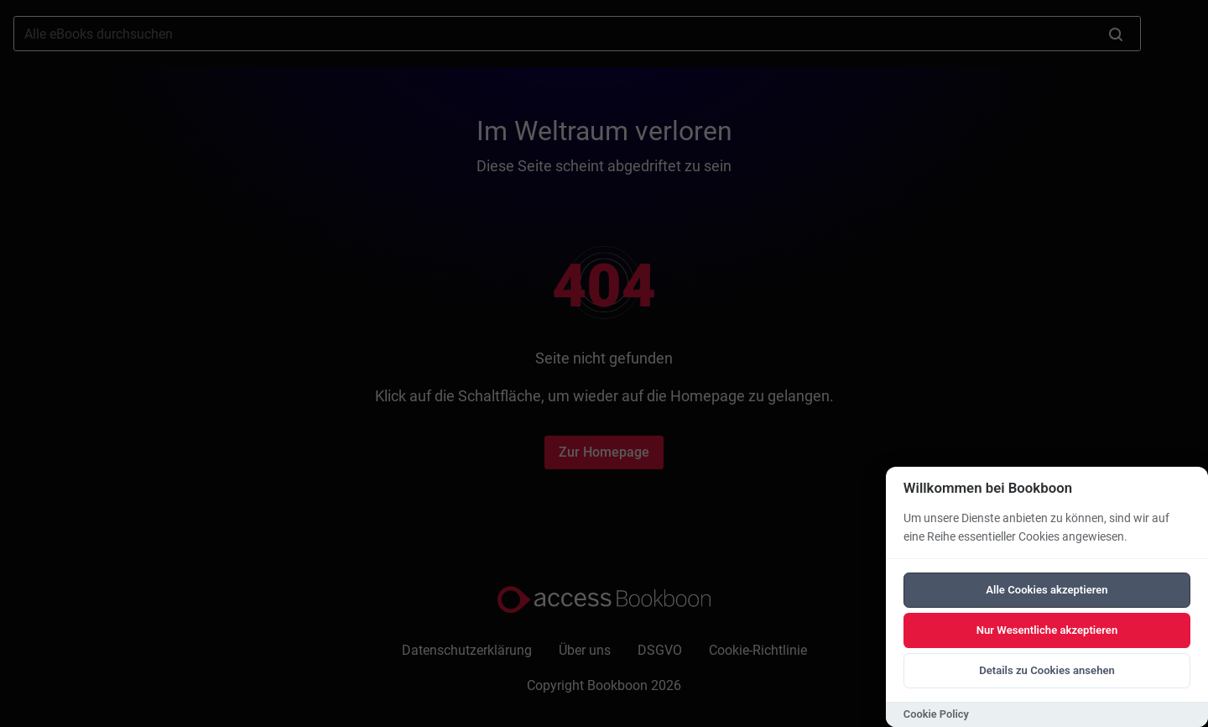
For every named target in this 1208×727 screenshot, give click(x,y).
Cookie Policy (936, 714)
